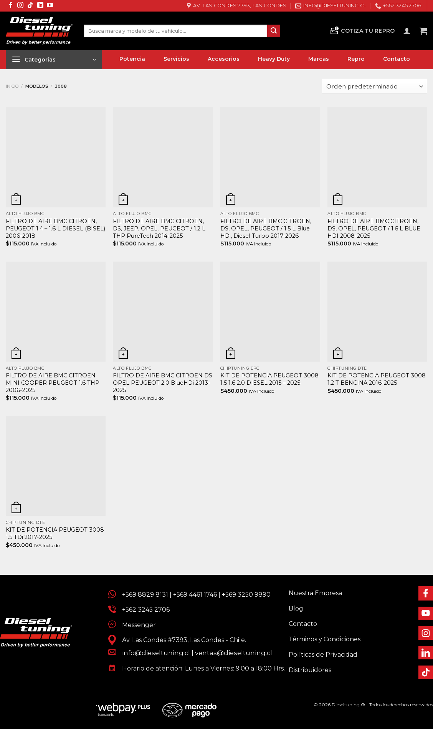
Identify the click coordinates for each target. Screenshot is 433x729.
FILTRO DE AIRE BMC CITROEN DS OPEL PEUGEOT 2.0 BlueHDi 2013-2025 (162, 382)
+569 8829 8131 (145, 594)
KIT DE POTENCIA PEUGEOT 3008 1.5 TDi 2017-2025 (55, 533)
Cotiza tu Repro (362, 31)
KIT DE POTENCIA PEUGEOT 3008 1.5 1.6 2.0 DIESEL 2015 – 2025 (269, 379)
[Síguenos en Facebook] (11, 5)
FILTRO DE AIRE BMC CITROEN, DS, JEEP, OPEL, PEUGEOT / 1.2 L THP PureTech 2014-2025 (159, 228)
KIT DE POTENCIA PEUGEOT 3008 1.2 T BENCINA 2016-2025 (376, 379)
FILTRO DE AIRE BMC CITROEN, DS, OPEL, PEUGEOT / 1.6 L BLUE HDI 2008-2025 (373, 228)
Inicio (12, 86)
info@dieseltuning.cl (156, 653)
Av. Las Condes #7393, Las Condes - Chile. (181, 640)
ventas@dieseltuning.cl (233, 653)
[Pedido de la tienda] (374, 86)
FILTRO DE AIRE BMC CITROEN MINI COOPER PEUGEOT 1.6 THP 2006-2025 (52, 382)
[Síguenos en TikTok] (30, 5)
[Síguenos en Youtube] (50, 5)
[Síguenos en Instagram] (20, 5)
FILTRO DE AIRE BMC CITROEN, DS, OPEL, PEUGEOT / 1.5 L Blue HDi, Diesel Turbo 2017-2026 (265, 228)
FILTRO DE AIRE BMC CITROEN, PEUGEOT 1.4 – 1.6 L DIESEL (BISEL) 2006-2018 (55, 228)
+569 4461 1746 (195, 594)
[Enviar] (273, 31)
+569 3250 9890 (246, 594)
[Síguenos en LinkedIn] (40, 5)
